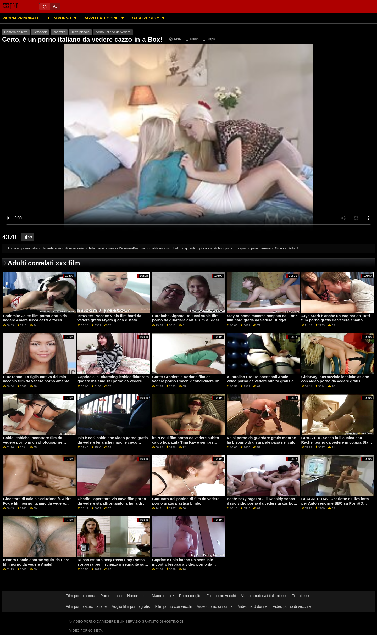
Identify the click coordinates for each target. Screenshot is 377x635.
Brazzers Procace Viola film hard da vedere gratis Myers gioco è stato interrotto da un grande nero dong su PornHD (110, 322)
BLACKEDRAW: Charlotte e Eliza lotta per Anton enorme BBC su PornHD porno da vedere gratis (335, 503)
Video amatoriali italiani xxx (263, 596)
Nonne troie (137, 596)
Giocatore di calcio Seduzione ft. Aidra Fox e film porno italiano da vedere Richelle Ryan (37, 503)
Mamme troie (163, 596)
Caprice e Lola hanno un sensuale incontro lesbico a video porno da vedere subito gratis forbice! (182, 564)
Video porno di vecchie (292, 606)
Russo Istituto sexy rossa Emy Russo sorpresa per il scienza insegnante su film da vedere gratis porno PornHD (111, 564)
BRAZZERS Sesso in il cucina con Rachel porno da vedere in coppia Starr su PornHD (336, 442)
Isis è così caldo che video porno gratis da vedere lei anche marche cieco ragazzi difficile (112, 442)
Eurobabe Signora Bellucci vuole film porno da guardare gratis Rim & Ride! (185, 318)
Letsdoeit (40, 32)
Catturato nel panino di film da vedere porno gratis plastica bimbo (185, 501)
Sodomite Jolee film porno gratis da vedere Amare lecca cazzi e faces (35, 318)
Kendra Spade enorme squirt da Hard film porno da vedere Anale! (36, 562)
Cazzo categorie (101, 18)
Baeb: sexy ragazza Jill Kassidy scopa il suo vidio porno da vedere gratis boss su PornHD (262, 503)
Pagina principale (21, 18)
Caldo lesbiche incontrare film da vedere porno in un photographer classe (33, 442)
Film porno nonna (80, 596)
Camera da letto (15, 32)
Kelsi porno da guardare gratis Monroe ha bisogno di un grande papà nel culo (261, 440)
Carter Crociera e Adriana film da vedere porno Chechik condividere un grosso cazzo (185, 381)
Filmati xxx (300, 596)
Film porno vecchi (221, 596)
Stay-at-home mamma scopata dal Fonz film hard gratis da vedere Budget (262, 318)
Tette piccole (80, 32)
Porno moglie (190, 596)
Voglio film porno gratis (131, 606)
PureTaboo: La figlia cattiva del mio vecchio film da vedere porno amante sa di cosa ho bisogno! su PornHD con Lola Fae (37, 383)
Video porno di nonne (214, 606)
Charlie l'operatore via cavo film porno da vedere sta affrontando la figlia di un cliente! (112, 503)
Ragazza (59, 32)
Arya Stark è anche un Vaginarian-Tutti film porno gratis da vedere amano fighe (335, 320)
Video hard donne (252, 606)
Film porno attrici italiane (86, 606)
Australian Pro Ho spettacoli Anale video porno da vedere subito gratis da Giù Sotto (261, 381)
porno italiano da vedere (112, 32)
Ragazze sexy (145, 18)
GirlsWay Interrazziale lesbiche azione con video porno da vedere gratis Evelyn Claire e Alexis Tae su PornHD (335, 381)
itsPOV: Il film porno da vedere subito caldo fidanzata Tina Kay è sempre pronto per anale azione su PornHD (185, 442)
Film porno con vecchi (173, 606)
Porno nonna (111, 596)
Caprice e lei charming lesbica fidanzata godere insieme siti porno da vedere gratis (113, 381)
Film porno (60, 18)
